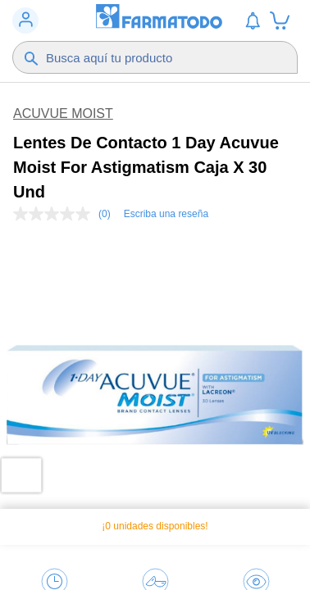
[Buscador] (161, 57)
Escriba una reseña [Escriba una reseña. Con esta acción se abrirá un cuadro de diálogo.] (166, 214)
